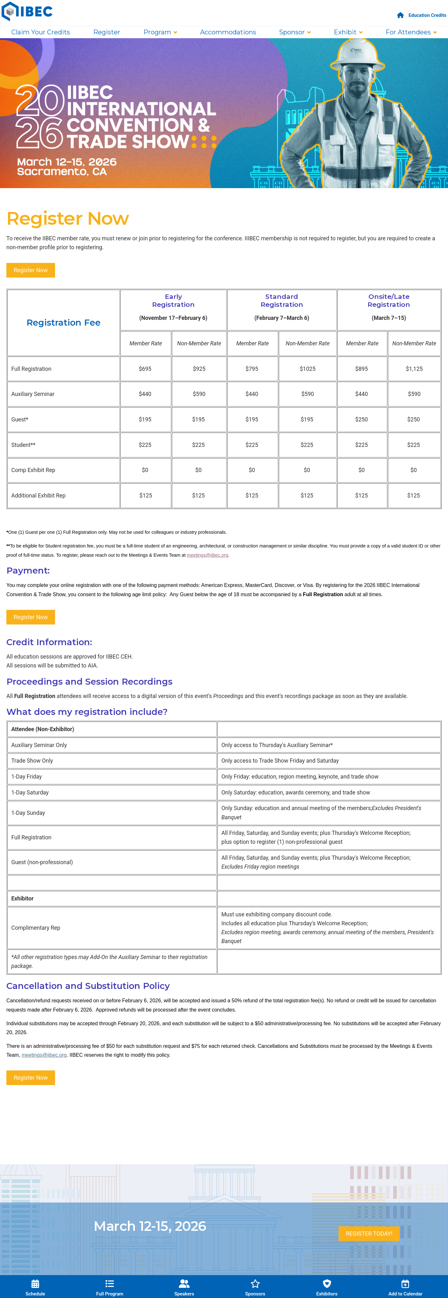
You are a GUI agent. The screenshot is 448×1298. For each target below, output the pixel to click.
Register (106, 32)
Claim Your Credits (40, 32)
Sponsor (292, 32)
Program (157, 32)
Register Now (31, 270)
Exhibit (345, 32)
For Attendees (408, 32)
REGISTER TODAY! (369, 1233)
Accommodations (228, 32)
